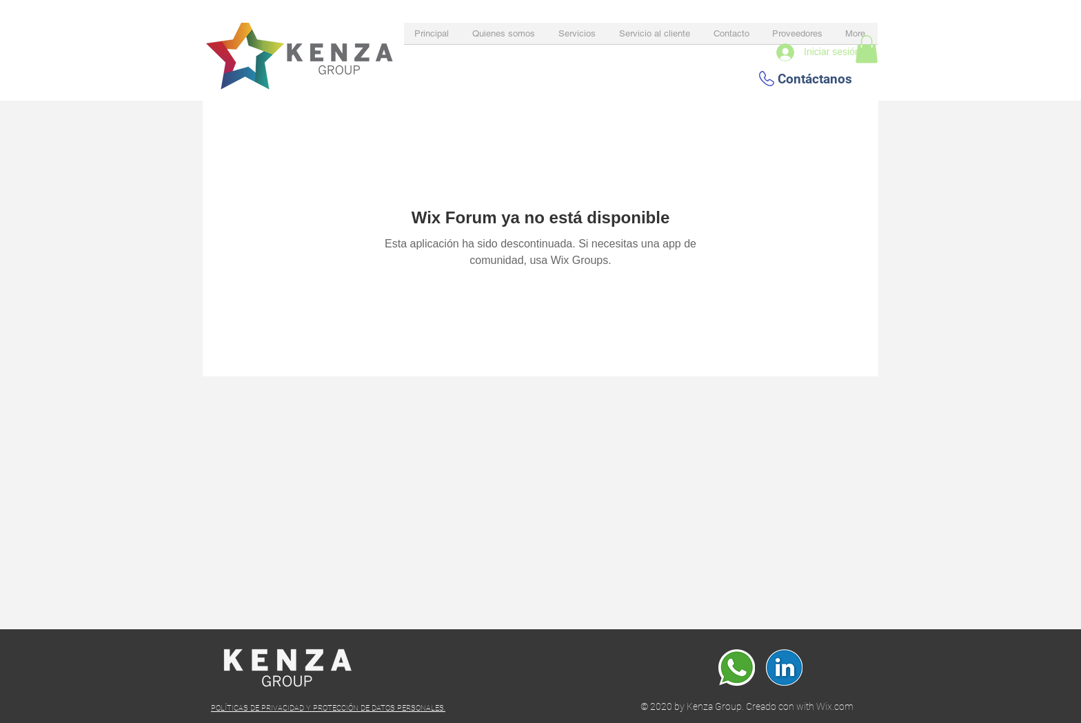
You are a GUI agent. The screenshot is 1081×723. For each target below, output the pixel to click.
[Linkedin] (784, 667)
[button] (866, 49)
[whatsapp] (736, 667)
